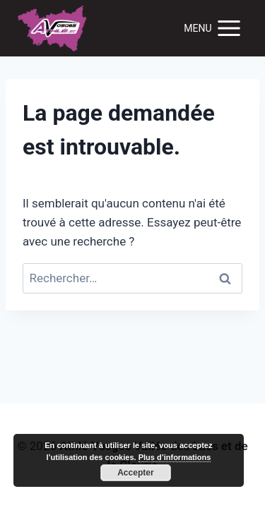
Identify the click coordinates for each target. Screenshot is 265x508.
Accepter (135, 473)
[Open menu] (213, 28)
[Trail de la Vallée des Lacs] (52, 28)
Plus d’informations (175, 457)
